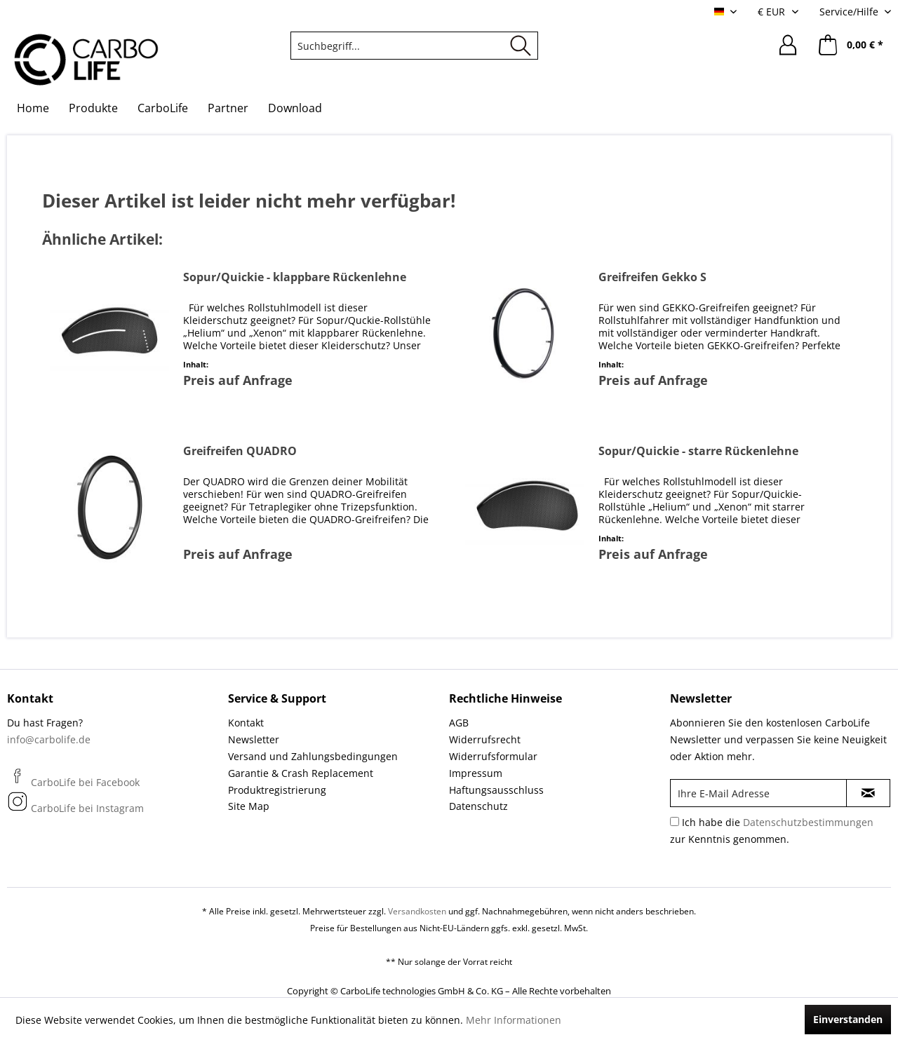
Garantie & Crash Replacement (300, 773)
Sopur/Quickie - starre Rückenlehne (698, 451)
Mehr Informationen (513, 1020)
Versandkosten (417, 911)
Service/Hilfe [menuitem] (850, 11)
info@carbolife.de (49, 739)
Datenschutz (478, 806)
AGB (459, 722)
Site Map (248, 806)
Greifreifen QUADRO (240, 451)
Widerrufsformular (493, 756)
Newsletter (253, 739)
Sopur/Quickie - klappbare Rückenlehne (294, 277)
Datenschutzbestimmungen (808, 822)
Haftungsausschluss (496, 790)
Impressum (475, 773)
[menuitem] (414, 46)
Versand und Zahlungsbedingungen (313, 756)
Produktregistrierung (277, 790)
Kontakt (246, 722)
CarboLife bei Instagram (75, 808)
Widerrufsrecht (485, 739)
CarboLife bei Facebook (73, 782)
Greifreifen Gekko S (652, 277)
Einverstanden (848, 1019)
